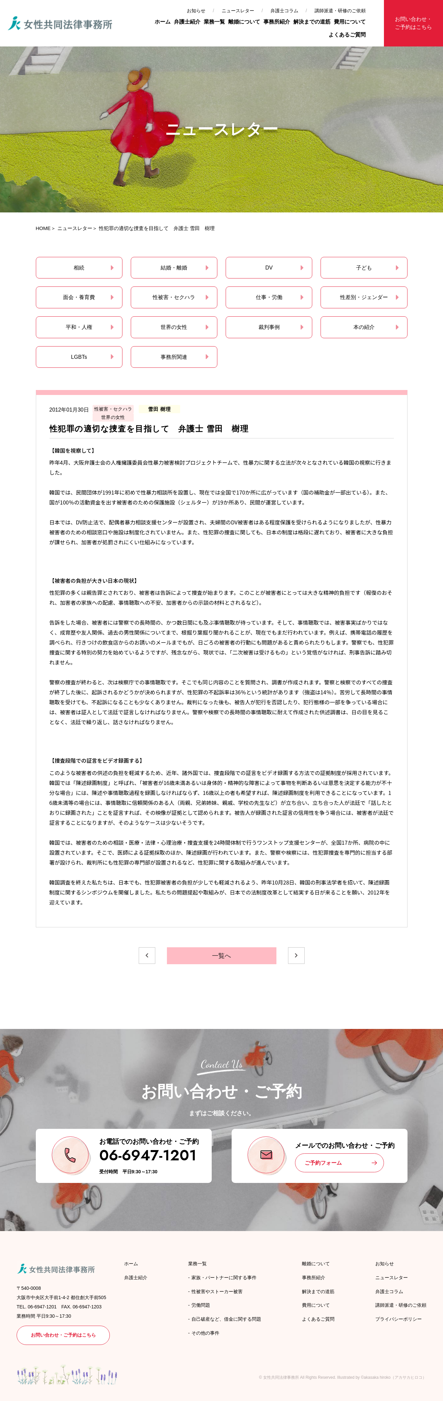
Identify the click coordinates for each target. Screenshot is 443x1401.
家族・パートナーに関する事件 (224, 1277)
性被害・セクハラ (174, 297)
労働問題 (200, 1305)
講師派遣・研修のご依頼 (340, 10)
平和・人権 (79, 327)
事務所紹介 (276, 22)
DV (269, 268)
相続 (79, 268)
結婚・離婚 (174, 268)
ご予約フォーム (323, 1163)
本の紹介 (364, 327)
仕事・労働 (269, 297)
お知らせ (196, 10)
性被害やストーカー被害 (217, 1291)
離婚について (244, 22)
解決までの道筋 (312, 22)
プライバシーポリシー (398, 1319)
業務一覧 (214, 22)
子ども (364, 268)
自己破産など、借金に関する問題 (226, 1319)
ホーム (163, 22)
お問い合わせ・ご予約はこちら (413, 23)
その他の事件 (205, 1333)
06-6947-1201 (147, 1155)
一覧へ (221, 955)
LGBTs (79, 357)
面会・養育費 (79, 297)
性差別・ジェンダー (364, 297)
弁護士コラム (284, 10)
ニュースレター (238, 10)
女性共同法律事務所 (281, 1377)
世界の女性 (174, 327)
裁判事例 (269, 327)
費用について (350, 22)
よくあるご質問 (347, 35)
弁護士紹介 (187, 22)
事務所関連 (174, 357)
